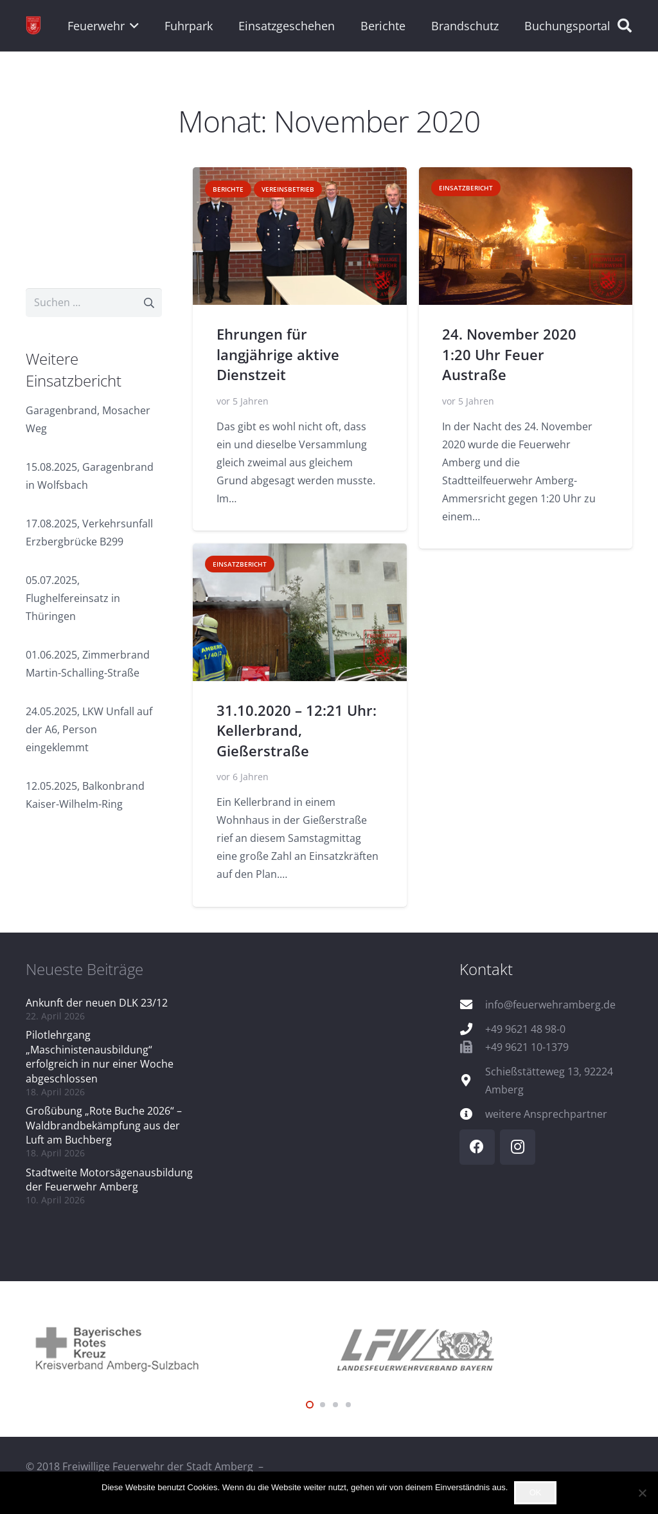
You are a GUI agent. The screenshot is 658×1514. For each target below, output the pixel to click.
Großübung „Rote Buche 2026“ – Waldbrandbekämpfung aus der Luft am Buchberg (104, 1125)
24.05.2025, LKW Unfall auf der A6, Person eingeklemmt (89, 729)
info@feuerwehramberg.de (550, 1005)
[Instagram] (517, 1147)
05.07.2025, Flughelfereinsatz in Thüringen (73, 598)
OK (535, 1492)
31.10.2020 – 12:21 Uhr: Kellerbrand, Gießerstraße (296, 730)
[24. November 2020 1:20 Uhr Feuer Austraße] (525, 236)
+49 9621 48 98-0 (525, 1029)
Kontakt (486, 969)
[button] (132, 25)
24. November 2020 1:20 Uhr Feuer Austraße (509, 355)
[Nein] (642, 1492)
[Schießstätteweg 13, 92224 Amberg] (472, 1080)
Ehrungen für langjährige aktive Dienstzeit (277, 355)
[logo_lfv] (480, 1347)
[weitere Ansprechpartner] (472, 1114)
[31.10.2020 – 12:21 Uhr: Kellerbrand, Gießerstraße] (300, 612)
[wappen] (33, 25)
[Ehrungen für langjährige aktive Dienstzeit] (300, 236)
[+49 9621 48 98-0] (472, 1029)
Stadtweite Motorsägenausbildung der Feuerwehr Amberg (109, 1179)
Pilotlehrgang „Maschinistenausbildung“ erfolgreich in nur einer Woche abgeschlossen (99, 1056)
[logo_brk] (177, 1347)
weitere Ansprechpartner (546, 1114)
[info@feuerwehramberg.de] (472, 1004)
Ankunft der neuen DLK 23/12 (97, 1003)
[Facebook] (477, 1147)
